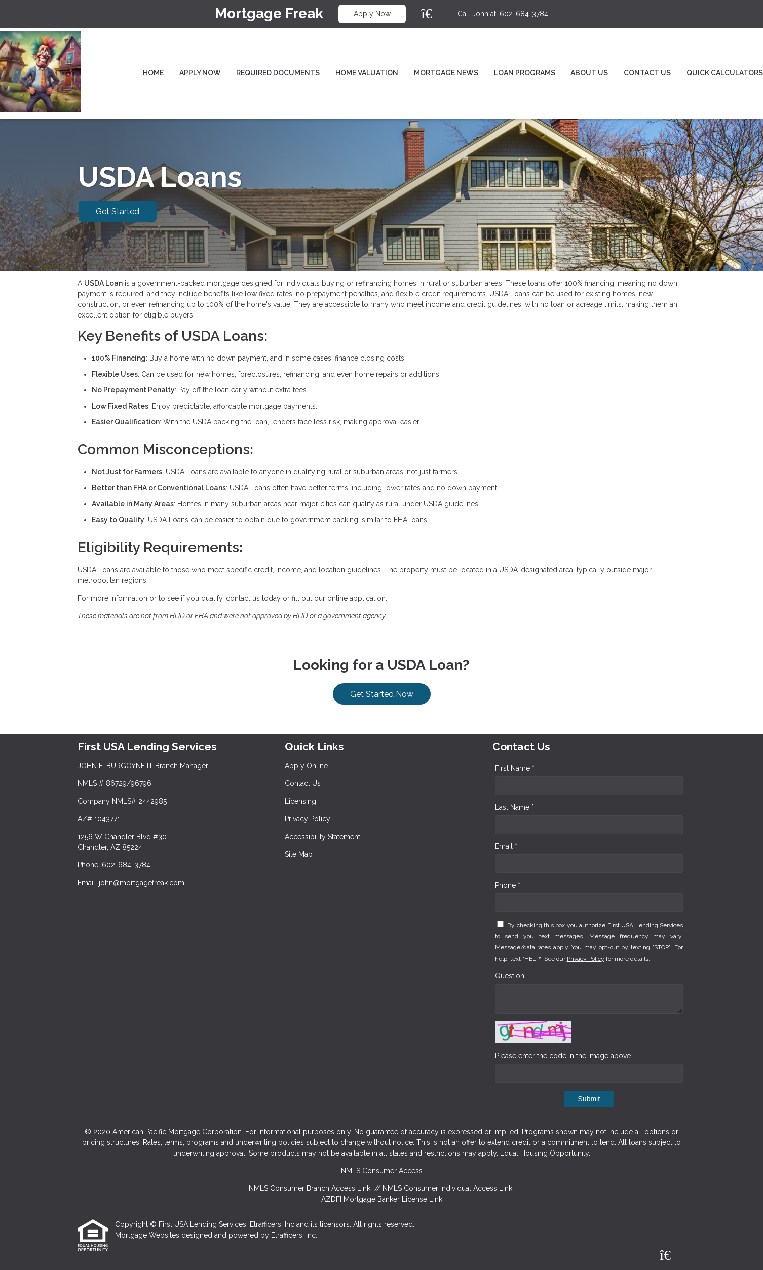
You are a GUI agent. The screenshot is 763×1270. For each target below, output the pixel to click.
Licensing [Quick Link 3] (300, 801)
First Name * (515, 768)
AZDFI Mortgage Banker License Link (381, 1199)
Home (153, 73)
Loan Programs (524, 73)
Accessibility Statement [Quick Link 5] (322, 836)
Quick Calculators (724, 73)
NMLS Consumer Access (382, 1171)
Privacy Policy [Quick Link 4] (307, 819)
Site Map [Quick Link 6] (299, 854)
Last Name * (514, 807)
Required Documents (278, 73)
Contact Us (647, 73)
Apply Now (372, 14)
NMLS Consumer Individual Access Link (447, 1188)
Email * (506, 846)
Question (509, 976)
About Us (589, 73)
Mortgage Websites (148, 1235)
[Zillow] (432, 13)
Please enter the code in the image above (563, 1056)
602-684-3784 (524, 14)
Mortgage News (446, 73)
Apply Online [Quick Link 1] (306, 766)
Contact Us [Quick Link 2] (303, 783)
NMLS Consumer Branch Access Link (309, 1188)
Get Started (117, 211)
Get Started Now (381, 694)
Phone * (507, 885)
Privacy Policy (585, 958)
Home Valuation (366, 73)
